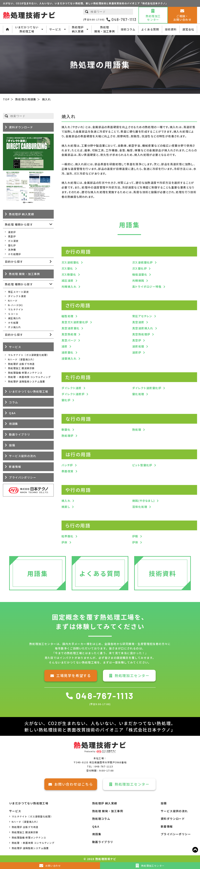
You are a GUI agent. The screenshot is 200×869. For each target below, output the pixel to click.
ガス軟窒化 (69, 274)
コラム (13, 402)
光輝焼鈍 (138, 280)
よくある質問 (150, 29)
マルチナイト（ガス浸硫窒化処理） (28, 354)
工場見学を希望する (70, 675)
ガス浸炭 (13, 240)
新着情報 (15, 467)
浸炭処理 (138, 346)
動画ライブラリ (19, 434)
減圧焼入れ (14, 318)
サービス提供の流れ (22, 456)
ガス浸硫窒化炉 (142, 262)
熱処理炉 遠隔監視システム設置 (26, 381)
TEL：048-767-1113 (100, 766)
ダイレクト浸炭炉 (73, 394)
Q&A (12, 413)
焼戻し (66, 507)
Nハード (13, 300)
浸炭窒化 (68, 352)
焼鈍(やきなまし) (143, 501)
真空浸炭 (138, 322)
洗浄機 (12, 249)
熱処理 (136, 429)
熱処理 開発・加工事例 (24, 274)
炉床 (65, 542)
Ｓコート (13, 313)
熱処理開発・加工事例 (104, 29)
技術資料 (171, 29)
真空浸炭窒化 (70, 328)
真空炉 (136, 340)
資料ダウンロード (21, 127)
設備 (12, 445)
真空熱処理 (69, 334)
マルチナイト (15, 309)
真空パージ (69, 340)
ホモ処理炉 (14, 254)
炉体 (135, 542)
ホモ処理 (13, 322)
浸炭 (65, 346)
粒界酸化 (68, 536)
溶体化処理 (139, 507)
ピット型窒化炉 (142, 465)
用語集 (13, 424)
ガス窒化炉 (139, 268)
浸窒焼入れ (69, 358)
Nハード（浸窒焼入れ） (22, 359)
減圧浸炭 (68, 280)
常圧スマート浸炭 (18, 291)
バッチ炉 (67, 465)
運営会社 (188, 29)
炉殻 (135, 536)
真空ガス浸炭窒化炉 (75, 322)
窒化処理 (138, 394)
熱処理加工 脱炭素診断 (21, 368)
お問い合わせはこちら (70, 784)
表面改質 (68, 471)
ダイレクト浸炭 (72, 388)
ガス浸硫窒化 (70, 262)
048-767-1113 (121, 19)
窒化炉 (66, 400)
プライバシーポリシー (176, 834)
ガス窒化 (67, 268)
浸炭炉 (136, 352)
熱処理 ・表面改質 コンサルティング (29, 377)
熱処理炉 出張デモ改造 (21, 363)
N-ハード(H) (15, 305)
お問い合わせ (50, 866)
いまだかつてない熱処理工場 (29, 29)
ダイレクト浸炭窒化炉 (146, 388)
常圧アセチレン (142, 316)
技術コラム (128, 29)
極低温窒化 (139, 274)
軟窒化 (66, 429)
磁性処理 (68, 316)
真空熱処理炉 (141, 334)
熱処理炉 (68, 436)
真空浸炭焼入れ (142, 328)
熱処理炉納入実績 (80, 29)
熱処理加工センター (129, 675)
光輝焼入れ (69, 286)
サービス (57, 29)
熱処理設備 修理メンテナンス (25, 372)
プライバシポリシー (22, 477)
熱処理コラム (101, 819)
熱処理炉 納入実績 (21, 214)
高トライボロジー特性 (147, 286)
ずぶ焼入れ (14, 327)
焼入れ (66, 501)
